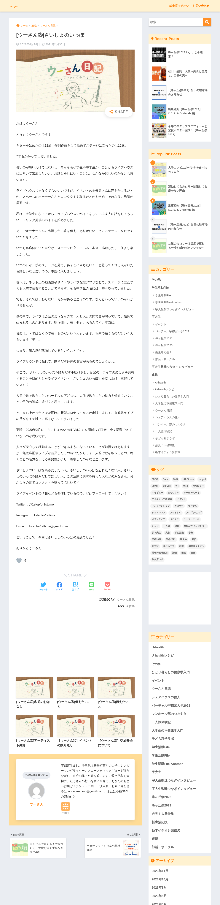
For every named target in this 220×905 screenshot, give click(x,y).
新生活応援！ (163, 352)
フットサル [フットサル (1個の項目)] (175, 513)
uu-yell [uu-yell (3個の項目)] (202, 480)
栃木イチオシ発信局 (167, 453)
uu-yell (17, 5)
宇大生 (156, 317)
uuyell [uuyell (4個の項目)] (155, 487)
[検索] (207, 22)
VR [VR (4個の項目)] (176, 487)
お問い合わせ (201, 5)
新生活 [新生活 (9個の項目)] (155, 547)
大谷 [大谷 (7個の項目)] (167, 533)
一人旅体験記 (163, 432)
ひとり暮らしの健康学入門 (172, 397)
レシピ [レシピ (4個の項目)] (155, 527)
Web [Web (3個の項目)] (185, 487)
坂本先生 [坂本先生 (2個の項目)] (156, 533)
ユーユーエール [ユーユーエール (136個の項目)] (191, 520)
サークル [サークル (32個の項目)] (192, 506)
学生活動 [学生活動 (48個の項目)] (179, 533)
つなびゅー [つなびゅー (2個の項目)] (198, 487)
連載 (155, 375)
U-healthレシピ (164, 390)
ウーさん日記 (126, 599)
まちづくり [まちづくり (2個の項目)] (173, 493)
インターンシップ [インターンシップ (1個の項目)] (161, 506)
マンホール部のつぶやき (170, 425)
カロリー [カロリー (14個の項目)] (178, 506)
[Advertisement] (75, 637)
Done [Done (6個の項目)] (165, 480)
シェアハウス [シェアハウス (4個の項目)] (158, 513)
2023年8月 (159, 888)
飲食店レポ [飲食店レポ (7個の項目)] (157, 560)
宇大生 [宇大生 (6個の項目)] (183, 540)
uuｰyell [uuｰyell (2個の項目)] (167, 487)
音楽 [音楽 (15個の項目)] (193, 553)
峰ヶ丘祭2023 (164, 345)
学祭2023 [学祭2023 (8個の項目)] (171, 540)
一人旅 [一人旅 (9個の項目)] (166, 527)
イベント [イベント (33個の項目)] (181, 500)
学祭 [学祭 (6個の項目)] (191, 533)
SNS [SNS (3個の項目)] (175, 480)
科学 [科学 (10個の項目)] (181, 547)
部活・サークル (165, 359)
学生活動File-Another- (169, 302)
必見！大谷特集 (165, 446)
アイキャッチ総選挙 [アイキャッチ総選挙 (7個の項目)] (162, 500)
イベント (160, 325)
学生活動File (161, 288)
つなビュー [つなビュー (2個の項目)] (157, 493)
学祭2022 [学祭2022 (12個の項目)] (156, 540)
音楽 (132, 606)
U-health (160, 383)
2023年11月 (160, 872)
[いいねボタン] (19, 560)
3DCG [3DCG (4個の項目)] (155, 480)
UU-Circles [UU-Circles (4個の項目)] (188, 480)
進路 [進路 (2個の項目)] (183, 553)
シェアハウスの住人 (167, 418)
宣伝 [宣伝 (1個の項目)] (194, 540)
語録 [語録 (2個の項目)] (174, 553)
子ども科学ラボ (165, 439)
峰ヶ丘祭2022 (164, 338)
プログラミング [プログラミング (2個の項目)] (194, 513)
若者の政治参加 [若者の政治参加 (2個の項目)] (160, 553)
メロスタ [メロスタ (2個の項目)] (174, 520)
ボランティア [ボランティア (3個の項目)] (158, 520)
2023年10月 (160, 880)
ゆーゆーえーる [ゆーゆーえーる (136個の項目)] (191, 493)
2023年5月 (159, 897)
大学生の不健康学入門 (169, 404)
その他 (156, 279)
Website (65, 813)
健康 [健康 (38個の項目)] (177, 527)
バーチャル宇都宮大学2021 (172, 331)
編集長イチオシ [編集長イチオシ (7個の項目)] (196, 547)
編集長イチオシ (179, 5)
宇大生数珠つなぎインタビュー (174, 309)
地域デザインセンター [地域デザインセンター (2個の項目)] (195, 527)
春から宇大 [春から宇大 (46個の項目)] (168, 547)
